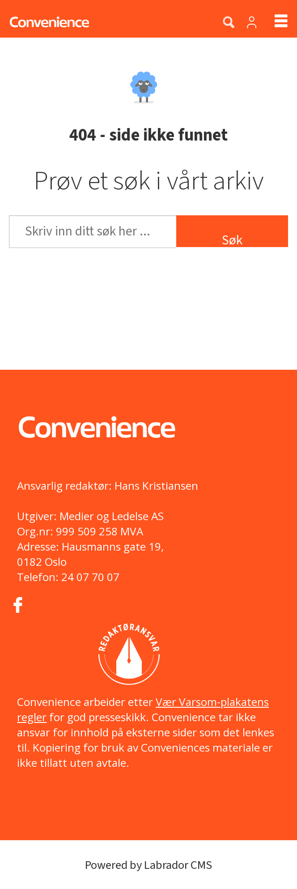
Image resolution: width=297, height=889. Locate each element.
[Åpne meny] (273, 22)
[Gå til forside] (44, 22)
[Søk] (228, 23)
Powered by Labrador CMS (148, 865)
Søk (232, 239)
